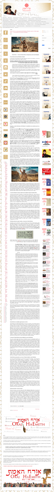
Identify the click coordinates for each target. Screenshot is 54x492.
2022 (4, 309)
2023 (4, 308)
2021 (4, 310)
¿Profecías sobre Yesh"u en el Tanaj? (17, 17)
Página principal (5, 17)
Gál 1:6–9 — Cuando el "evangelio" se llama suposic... (6, 264)
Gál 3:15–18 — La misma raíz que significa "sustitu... (6, 228)
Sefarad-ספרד (16, 27)
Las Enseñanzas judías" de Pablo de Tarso (36, 17)
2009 (4, 322)
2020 (4, 311)
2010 (4, 321)
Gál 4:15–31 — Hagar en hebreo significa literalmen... (6, 194)
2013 (4, 318)
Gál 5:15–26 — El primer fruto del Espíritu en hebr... (6, 186)
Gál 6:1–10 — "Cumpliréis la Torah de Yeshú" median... (6, 182)
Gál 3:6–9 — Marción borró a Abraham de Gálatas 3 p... (6, 232)
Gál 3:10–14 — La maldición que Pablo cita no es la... (6, 220)
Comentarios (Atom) (15, 410)
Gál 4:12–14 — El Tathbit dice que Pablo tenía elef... (6, 199)
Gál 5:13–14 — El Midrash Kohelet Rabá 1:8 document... (6, 190)
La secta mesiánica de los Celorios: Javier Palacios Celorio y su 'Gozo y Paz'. (48, 247)
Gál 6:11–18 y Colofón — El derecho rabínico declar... (6, 178)
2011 (4, 320)
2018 (4, 313)
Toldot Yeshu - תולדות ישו (30, 24)
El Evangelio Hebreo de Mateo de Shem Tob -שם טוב (9, 21)
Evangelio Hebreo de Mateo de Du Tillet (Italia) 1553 (23, 21)
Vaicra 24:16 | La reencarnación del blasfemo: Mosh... (6, 165)
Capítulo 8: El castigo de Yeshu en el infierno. (48, 269)
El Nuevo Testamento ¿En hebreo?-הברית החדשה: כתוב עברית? (48, 281)
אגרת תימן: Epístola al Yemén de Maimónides (40, 24)
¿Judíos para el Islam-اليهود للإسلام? (22, 20)
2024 (4, 307)
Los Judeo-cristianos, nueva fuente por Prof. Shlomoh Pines (10, 24)
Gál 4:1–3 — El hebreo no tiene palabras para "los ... (6, 212)
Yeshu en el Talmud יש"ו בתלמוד (22, 24)
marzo (5, 303)
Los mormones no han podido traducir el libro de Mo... (6, 296)
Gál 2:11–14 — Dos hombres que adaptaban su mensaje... (6, 247)
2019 (4, 312)
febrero (5, 304)
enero (5, 305)
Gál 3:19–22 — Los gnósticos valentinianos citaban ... (6, 224)
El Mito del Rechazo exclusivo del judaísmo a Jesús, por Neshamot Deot (48, 302)
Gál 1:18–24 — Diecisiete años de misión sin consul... (6, 256)
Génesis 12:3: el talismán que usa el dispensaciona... (6, 282)
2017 (4, 314)
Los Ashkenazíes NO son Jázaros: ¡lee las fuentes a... (6, 290)
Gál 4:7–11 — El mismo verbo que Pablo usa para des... (6, 203)
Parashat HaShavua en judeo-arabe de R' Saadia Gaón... (34, 20)
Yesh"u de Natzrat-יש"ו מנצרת (26, 17)
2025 (4, 306)
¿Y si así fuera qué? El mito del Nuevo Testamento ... (6, 300)
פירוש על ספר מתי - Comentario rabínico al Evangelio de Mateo (38, 21)
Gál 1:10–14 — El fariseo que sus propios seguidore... (6, 269)
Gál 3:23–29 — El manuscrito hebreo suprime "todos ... (6, 216)
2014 (4, 317)
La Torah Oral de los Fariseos (13, 20)
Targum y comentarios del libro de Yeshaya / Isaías (48, 296)
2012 (4, 319)
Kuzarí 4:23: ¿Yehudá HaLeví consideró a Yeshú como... (6, 286)
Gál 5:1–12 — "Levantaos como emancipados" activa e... (6, 277)
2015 (4, 316)
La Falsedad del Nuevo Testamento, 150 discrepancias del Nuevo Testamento (48, 240)
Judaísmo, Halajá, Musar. (6, 20)
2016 (4, 315)
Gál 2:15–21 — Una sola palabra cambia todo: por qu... (6, 242)
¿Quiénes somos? (10, 17)
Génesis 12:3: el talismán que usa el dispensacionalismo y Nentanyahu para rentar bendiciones (48, 262)
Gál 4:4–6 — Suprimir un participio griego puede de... (6, 208)
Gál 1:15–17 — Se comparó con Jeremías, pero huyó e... (6, 260)
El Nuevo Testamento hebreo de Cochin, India (8, 27)
